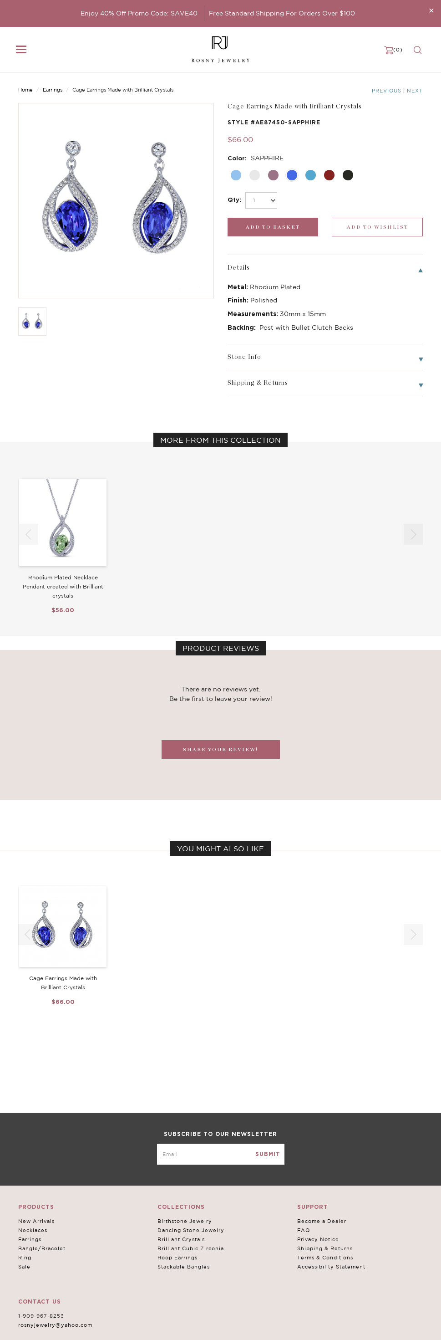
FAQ (303, 1230)
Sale (24, 1266)
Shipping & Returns (325, 1248)
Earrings (52, 89)
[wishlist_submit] (377, 227)
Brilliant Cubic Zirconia (190, 1248)
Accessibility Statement (331, 1266)
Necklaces (32, 1230)
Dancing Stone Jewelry (190, 1230)
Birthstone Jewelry (184, 1221)
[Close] (431, 10)
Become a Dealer (321, 1221)
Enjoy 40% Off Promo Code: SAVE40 (139, 13)
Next (415, 90)
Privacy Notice (318, 1239)
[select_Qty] (261, 200)
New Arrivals (36, 1221)
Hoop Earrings (177, 1257)
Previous (386, 90)
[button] (413, 534)
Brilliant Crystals (181, 1239)
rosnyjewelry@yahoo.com (55, 1325)
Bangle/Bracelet (42, 1248)
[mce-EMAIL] (220, 1154)
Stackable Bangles (183, 1266)
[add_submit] (273, 227)
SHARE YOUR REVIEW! (220, 749)
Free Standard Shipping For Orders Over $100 (282, 13)
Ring (24, 1257)
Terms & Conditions (325, 1257)
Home (25, 89)
